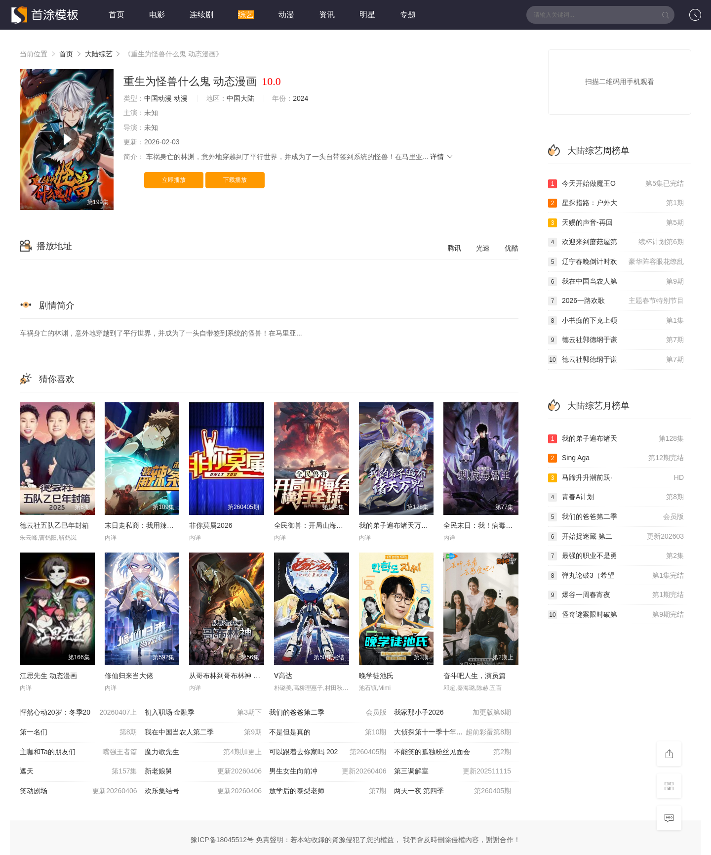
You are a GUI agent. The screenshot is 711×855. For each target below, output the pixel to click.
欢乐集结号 (203, 791)
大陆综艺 (99, 54)
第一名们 (78, 732)
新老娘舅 (203, 771)
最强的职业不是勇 (616, 556)
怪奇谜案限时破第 (616, 615)
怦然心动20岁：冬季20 (78, 713)
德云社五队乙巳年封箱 (54, 525)
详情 (442, 157)
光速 (483, 248)
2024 (300, 98)
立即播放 (174, 179)
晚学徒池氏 (376, 676)
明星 (367, 14)
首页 (116, 14)
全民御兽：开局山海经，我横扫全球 (329, 525)
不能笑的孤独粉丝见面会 (453, 752)
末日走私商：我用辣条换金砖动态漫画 (163, 525)
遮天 (78, 771)
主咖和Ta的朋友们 (78, 752)
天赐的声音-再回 (616, 223)
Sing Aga (616, 458)
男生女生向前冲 (328, 771)
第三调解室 (453, 771)
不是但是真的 (328, 732)
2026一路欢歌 (616, 301)
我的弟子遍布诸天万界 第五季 (405, 525)
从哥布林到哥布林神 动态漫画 (235, 676)
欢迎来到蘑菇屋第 (616, 242)
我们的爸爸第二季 (328, 713)
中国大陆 (240, 98)
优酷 (511, 248)
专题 (408, 14)
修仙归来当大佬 (129, 676)
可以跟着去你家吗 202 (328, 752)
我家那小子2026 (453, 713)
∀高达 (283, 676)
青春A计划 (616, 497)
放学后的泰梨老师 (328, 791)
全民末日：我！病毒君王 (481, 525)
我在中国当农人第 (616, 282)
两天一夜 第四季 (453, 791)
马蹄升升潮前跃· (616, 478)
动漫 (286, 14)
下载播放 (235, 179)
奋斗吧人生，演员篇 (474, 676)
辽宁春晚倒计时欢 (616, 262)
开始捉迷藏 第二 (616, 537)
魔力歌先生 (203, 752)
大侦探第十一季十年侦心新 (453, 732)
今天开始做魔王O (616, 184)
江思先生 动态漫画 (48, 676)
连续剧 (201, 14)
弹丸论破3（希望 (616, 576)
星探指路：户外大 (616, 203)
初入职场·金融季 (203, 713)
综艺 (246, 14)
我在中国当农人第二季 (203, 732)
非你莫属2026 (210, 525)
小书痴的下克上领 (616, 321)
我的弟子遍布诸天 (616, 439)
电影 (157, 14)
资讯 (327, 14)
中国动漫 (158, 98)
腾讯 (454, 248)
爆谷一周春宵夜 (616, 595)
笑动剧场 (78, 791)
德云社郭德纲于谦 (616, 340)
